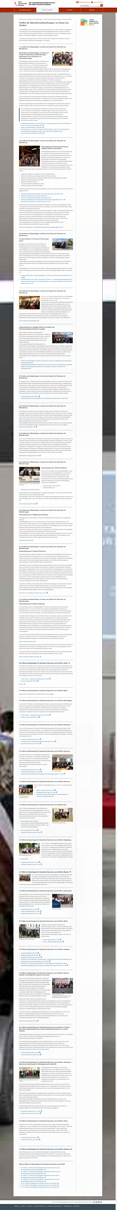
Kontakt (23, 1206)
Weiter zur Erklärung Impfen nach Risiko (29, 656)
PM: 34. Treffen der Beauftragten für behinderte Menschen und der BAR (39, 1185)
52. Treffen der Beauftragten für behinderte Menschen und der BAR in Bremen (44, 872)
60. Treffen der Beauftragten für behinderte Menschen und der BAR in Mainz (43, 663)
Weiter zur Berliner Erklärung (26, 641)
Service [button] (91, 10)
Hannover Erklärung (45, 790)
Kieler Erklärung (29, 830)
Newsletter (76, 1206)
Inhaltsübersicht (68, 1206)
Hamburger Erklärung (30, 769)
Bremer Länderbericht (52, 942)
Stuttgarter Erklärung (29, 396)
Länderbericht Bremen (30, 743)
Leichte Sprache (98, 2)
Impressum (29, 1206)
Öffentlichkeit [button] (47, 10)
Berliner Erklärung (51, 939)
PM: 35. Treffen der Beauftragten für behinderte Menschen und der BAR (39, 1183)
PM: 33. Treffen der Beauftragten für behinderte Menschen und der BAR (39, 1187)
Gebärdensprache (84, 2)
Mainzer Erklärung (29, 681)
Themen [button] (69, 10)
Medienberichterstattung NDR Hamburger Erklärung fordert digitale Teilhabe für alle (42, 199)
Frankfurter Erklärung (30, 1052)
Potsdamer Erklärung (27, 427)
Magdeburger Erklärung (25, 540)
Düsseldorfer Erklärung (30, 739)
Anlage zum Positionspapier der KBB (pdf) (31, 127)
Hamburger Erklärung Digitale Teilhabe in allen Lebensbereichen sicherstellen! (41, 194)
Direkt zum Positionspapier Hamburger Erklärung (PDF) (35, 198)
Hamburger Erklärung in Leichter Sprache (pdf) (32, 196)
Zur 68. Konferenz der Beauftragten (28, 321)
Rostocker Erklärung (28, 1021)
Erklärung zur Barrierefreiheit (54, 1206)
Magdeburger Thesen (29, 862)
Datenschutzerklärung (39, 1206)
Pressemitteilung (29, 909)
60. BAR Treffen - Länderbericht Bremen (35, 679)
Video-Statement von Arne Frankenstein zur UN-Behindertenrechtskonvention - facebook (43, 398)
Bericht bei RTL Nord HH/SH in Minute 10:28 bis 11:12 (34, 201)
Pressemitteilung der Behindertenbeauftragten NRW (37, 741)
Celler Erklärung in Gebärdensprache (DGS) (32, 133)
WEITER (21, 684)
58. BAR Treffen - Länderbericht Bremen (35, 715)
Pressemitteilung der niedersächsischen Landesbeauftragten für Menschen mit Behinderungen (52, 795)
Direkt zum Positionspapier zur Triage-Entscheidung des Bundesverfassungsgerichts (40, 227)
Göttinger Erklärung (29, 717)
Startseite (16, 1206)
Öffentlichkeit (23, 19)
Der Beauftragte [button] (25, 10)
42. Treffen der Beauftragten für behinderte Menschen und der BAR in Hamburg (44, 1149)
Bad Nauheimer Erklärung (29, 455)
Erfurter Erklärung (27, 504)
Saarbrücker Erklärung (30, 911)
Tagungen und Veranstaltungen (35, 19)
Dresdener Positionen (37, 593)
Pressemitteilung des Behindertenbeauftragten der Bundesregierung (42, 774)
